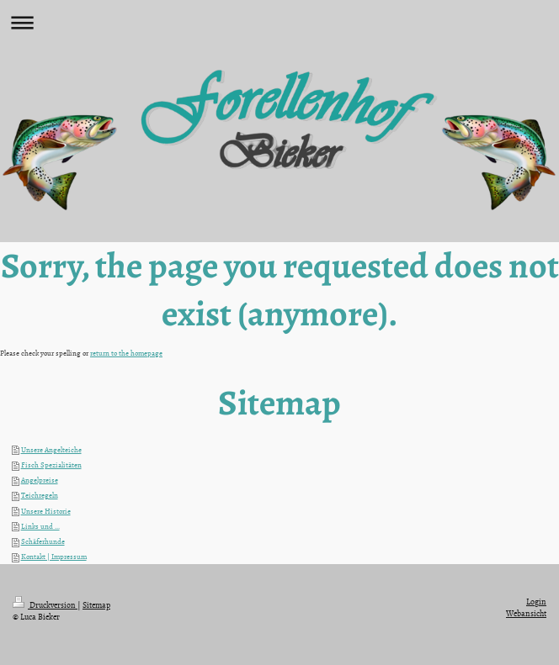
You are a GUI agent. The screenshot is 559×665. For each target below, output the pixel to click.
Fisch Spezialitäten (51, 465)
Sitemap (96, 604)
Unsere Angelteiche (51, 450)
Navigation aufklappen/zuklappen (279, 22)
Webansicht (526, 613)
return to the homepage (126, 353)
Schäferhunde (43, 541)
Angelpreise (39, 480)
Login (536, 601)
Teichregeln (39, 495)
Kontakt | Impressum (54, 556)
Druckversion (45, 604)
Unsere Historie (46, 511)
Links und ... (40, 526)
